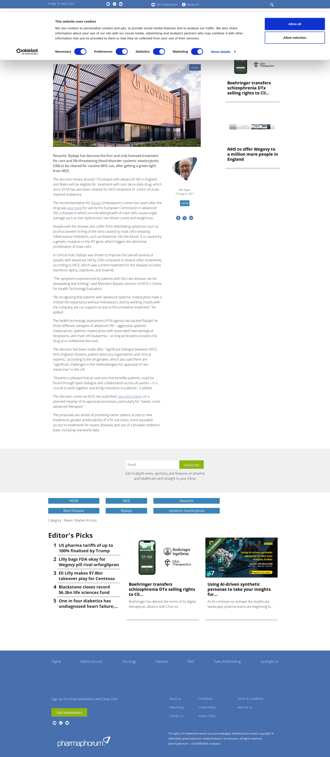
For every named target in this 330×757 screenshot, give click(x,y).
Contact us (176, 716)
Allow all (295, 11)
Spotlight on (269, 661)
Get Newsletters (69, 712)
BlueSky (67, 723)
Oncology (129, 661)
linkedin (61, 723)
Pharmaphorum (84, 741)
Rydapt (96, 203)
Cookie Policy (207, 707)
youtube (54, 723)
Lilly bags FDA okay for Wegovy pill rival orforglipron (89, 561)
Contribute (205, 699)
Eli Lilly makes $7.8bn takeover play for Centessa (87, 575)
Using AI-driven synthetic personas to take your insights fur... (239, 589)
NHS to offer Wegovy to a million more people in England (252, 154)
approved (74, 208)
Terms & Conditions (250, 699)
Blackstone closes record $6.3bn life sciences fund (84, 589)
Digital (56, 661)
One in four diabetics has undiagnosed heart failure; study (86, 606)
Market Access (91, 661)
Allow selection (294, 25)
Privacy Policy (207, 716)
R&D (191, 661)
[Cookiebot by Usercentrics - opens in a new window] (27, 39)
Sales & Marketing (227, 661)
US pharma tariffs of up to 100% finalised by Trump (86, 548)
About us (175, 699)
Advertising (176, 707)
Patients (162, 661)
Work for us (245, 707)
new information (130, 396)
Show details (221, 39)
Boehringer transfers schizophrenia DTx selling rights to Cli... (249, 88)
